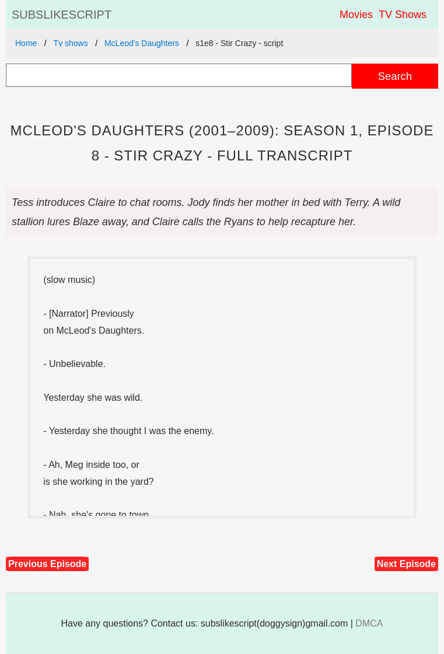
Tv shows (71, 43)
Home (26, 43)
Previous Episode (47, 564)
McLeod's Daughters (141, 43)
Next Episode (406, 564)
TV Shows (402, 14)
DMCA (369, 623)
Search (395, 76)
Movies (356, 14)
